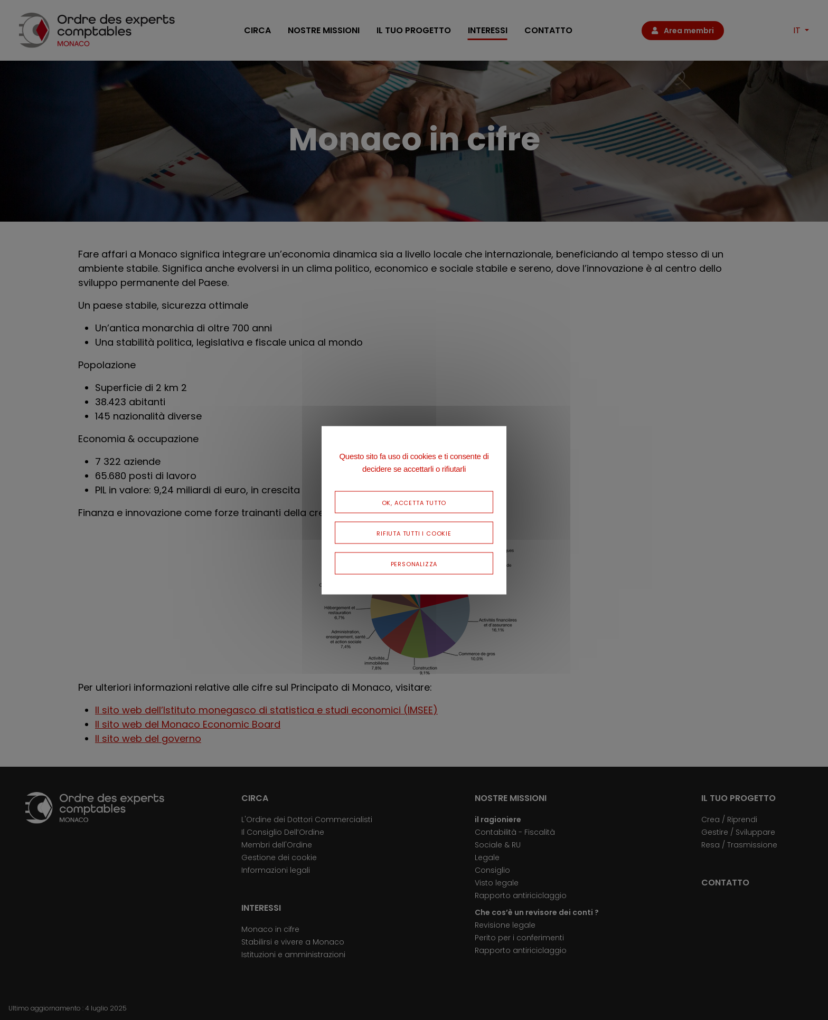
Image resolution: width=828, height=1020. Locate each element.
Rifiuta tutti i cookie (414, 532)
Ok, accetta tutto (414, 501)
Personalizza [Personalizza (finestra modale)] (414, 563)
